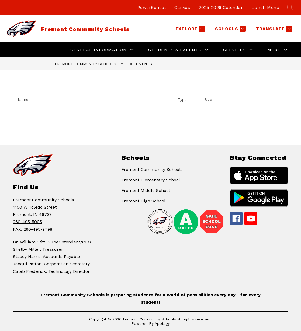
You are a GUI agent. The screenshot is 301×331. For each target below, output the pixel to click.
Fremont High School (143, 201)
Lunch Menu (265, 7)
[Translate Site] (273, 28)
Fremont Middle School (146, 190)
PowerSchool (151, 7)
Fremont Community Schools (85, 64)
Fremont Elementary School (151, 179)
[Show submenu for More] (274, 50)
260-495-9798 (37, 229)
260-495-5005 (27, 221)
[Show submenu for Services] (234, 50)
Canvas (182, 7)
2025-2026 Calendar (221, 7)
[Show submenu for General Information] (98, 50)
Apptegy (162, 323)
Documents (140, 64)
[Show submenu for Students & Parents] (175, 50)
